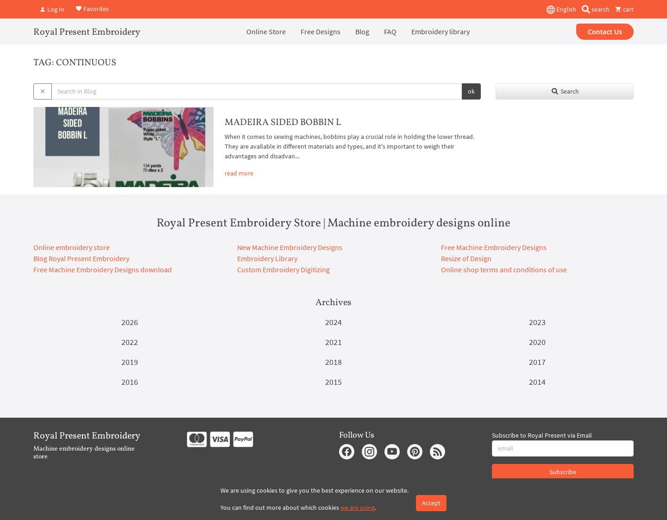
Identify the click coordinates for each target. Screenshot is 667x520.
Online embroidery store (71, 247)
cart (624, 9)
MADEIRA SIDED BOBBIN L (283, 122)
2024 (333, 322)
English (561, 9)
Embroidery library (440, 31)
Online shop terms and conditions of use (504, 269)
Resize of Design (466, 258)
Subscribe (562, 472)
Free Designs (320, 31)
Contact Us (605, 31)
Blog (362, 31)
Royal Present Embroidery (86, 32)
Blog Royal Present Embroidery (81, 258)
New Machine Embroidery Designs (289, 247)
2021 (333, 342)
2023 (537, 322)
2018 (333, 362)
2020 (537, 342)
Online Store (266, 31)
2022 (129, 342)
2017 (537, 362)
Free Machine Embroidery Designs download (102, 269)
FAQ (390, 31)
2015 (333, 381)
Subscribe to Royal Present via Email (542, 435)
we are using (357, 507)
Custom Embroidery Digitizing (283, 269)
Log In (51, 9)
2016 (129, 381)
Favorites (92, 8)
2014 (537, 381)
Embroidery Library (267, 258)
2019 (129, 362)
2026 (129, 322)
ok (471, 91)
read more (239, 173)
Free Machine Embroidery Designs (494, 247)
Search (565, 91)
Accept (431, 503)
